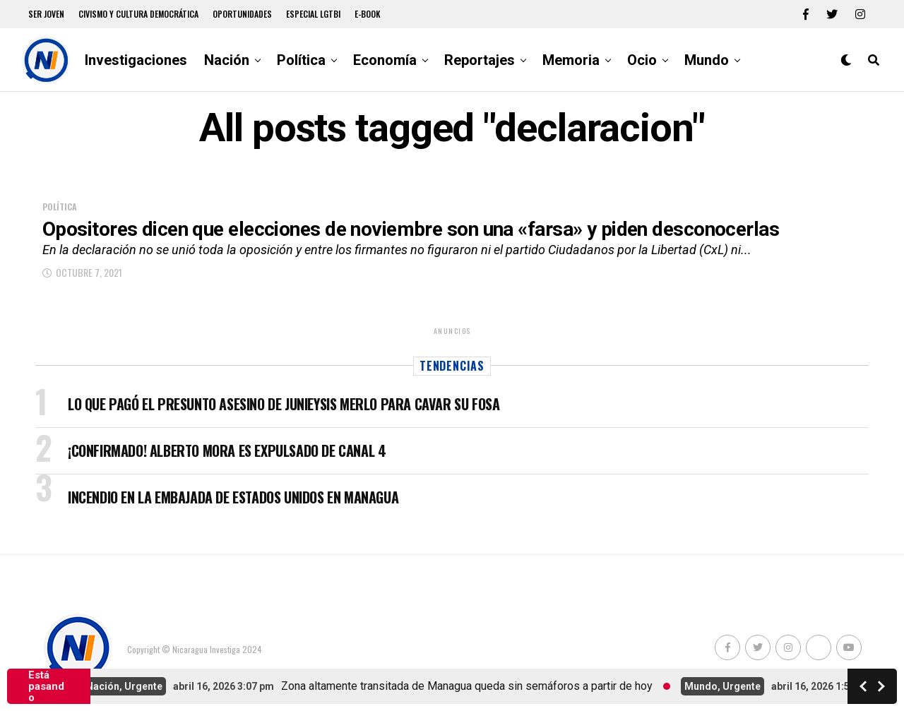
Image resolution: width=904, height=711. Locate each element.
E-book (368, 14)
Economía (385, 60)
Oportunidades (242, 14)
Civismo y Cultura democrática (138, 14)
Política (301, 60)
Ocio (642, 60)
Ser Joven (46, 14)
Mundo (706, 60)
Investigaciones (136, 60)
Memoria (571, 60)
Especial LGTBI (313, 14)
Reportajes (479, 60)
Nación (226, 60)
